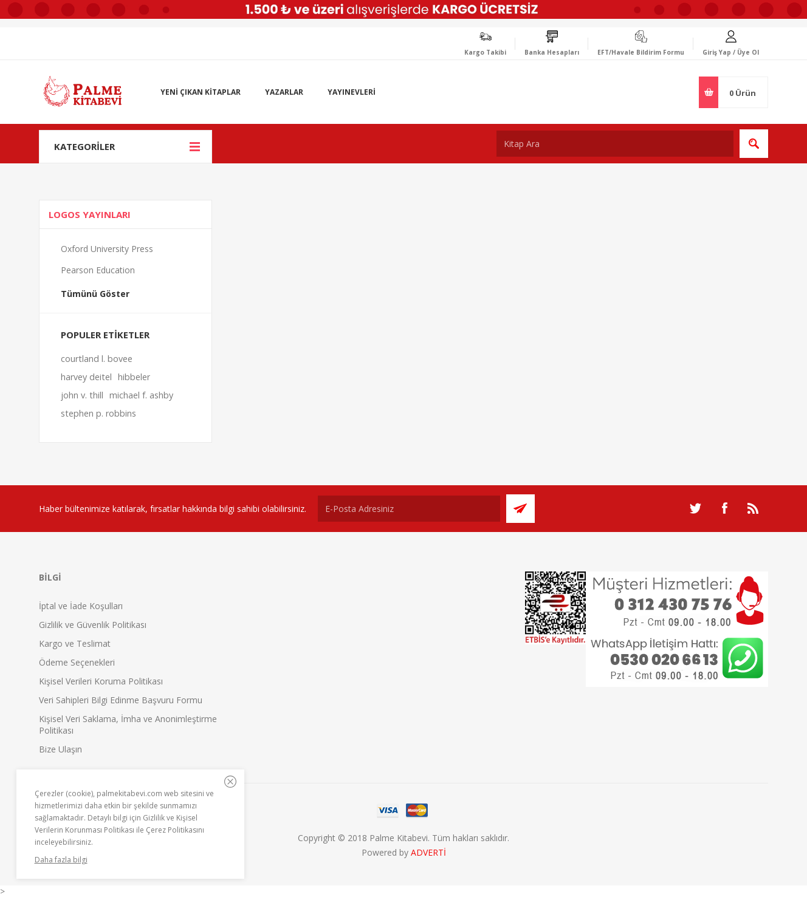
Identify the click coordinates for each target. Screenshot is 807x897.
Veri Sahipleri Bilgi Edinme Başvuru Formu (120, 700)
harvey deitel (86, 377)
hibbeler (134, 377)
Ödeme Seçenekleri (77, 662)
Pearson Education (98, 270)
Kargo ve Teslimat (75, 643)
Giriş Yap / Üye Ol (730, 52)
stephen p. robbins (98, 413)
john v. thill (82, 395)
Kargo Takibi (485, 52)
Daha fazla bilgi (61, 859)
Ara (754, 143)
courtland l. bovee (96, 358)
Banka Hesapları (551, 52)
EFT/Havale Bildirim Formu (640, 52)
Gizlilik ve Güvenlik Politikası (92, 624)
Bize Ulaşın (60, 749)
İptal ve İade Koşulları (81, 606)
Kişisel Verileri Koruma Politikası (101, 681)
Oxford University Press (107, 248)
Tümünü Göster (95, 293)
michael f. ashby (141, 395)
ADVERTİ (428, 852)
